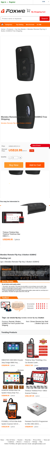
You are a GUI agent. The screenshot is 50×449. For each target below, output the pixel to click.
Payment (20, 440)
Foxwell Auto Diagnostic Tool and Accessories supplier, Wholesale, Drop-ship (20, 11)
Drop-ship (28, 440)
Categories (8, 24)
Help (40, 441)
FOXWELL (12, 443)
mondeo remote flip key (29, 318)
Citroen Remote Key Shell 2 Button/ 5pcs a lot (39, 322)
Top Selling (19, 24)
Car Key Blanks (20, 29)
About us (18, 441)
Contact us (27, 441)
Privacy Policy (37, 440)
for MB (39, 24)
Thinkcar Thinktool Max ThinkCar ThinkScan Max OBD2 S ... (11, 234)
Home (3, 24)
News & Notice (10, 440)
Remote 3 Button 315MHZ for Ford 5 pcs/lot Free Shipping (13, 323)
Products (10, 29)
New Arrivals (30, 24)
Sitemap (34, 441)
